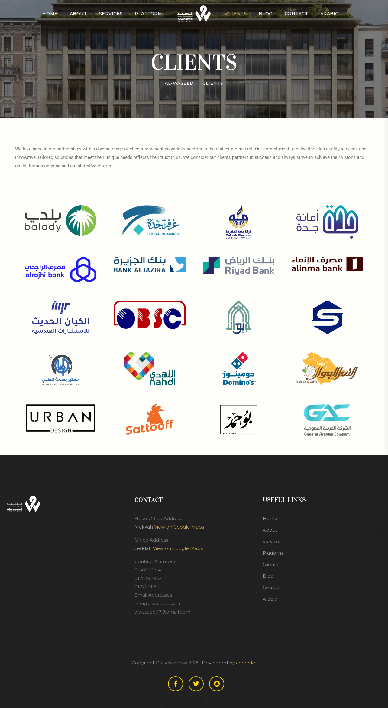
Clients (236, 13)
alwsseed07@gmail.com (162, 612)
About (78, 13)
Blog (265, 13)
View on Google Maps (179, 527)
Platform (148, 13)
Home (49, 13)
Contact (296, 13)
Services (111, 13)
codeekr (245, 663)
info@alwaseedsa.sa (157, 603)
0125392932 (148, 578)
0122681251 (147, 587)
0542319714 (147, 570)
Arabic (329, 13)
